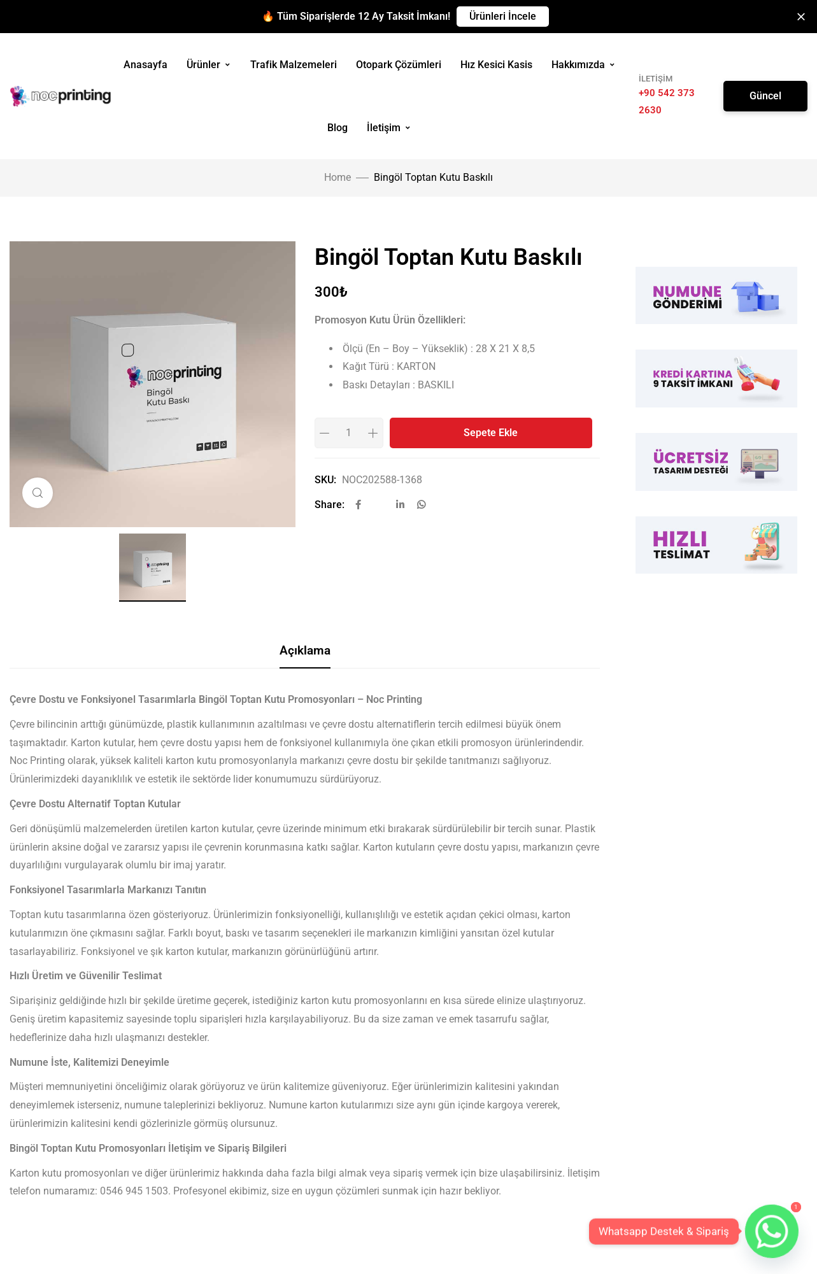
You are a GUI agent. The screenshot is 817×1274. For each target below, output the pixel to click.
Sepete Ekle (491, 433)
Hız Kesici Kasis (496, 65)
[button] (503, 16)
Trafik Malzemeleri (293, 65)
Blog (337, 128)
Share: (330, 505)
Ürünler (209, 65)
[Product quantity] (349, 433)
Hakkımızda (583, 65)
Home (337, 177)
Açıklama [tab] (305, 650)
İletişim (389, 128)
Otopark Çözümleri (398, 65)
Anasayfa (145, 65)
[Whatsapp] (772, 1231)
